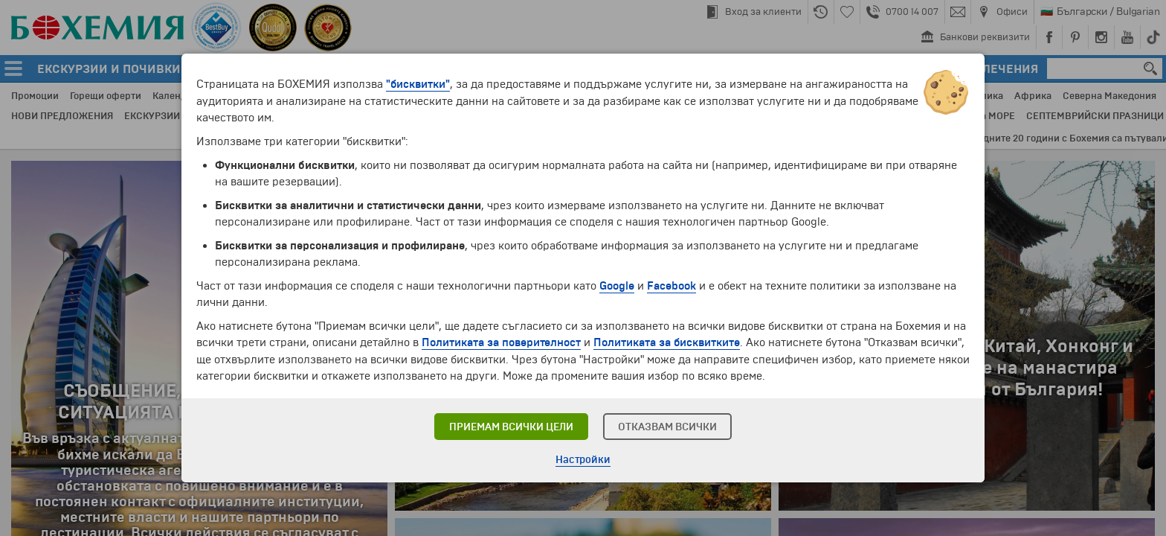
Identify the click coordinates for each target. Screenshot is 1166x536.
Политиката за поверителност (502, 342)
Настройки (583, 459)
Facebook (671, 286)
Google (616, 286)
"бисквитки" (418, 85)
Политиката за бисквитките (667, 342)
